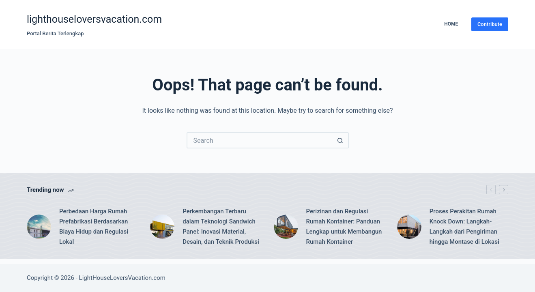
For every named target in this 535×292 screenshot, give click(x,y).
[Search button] (341, 140)
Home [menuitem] (451, 24)
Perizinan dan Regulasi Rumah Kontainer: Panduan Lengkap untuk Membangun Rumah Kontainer (344, 226)
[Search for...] (260, 140)
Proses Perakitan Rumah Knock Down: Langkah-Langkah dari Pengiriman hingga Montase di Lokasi (464, 226)
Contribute (489, 24)
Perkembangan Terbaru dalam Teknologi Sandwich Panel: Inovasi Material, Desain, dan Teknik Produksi (221, 226)
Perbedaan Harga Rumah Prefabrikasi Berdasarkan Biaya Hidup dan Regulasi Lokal (93, 226)
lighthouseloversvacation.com (94, 19)
